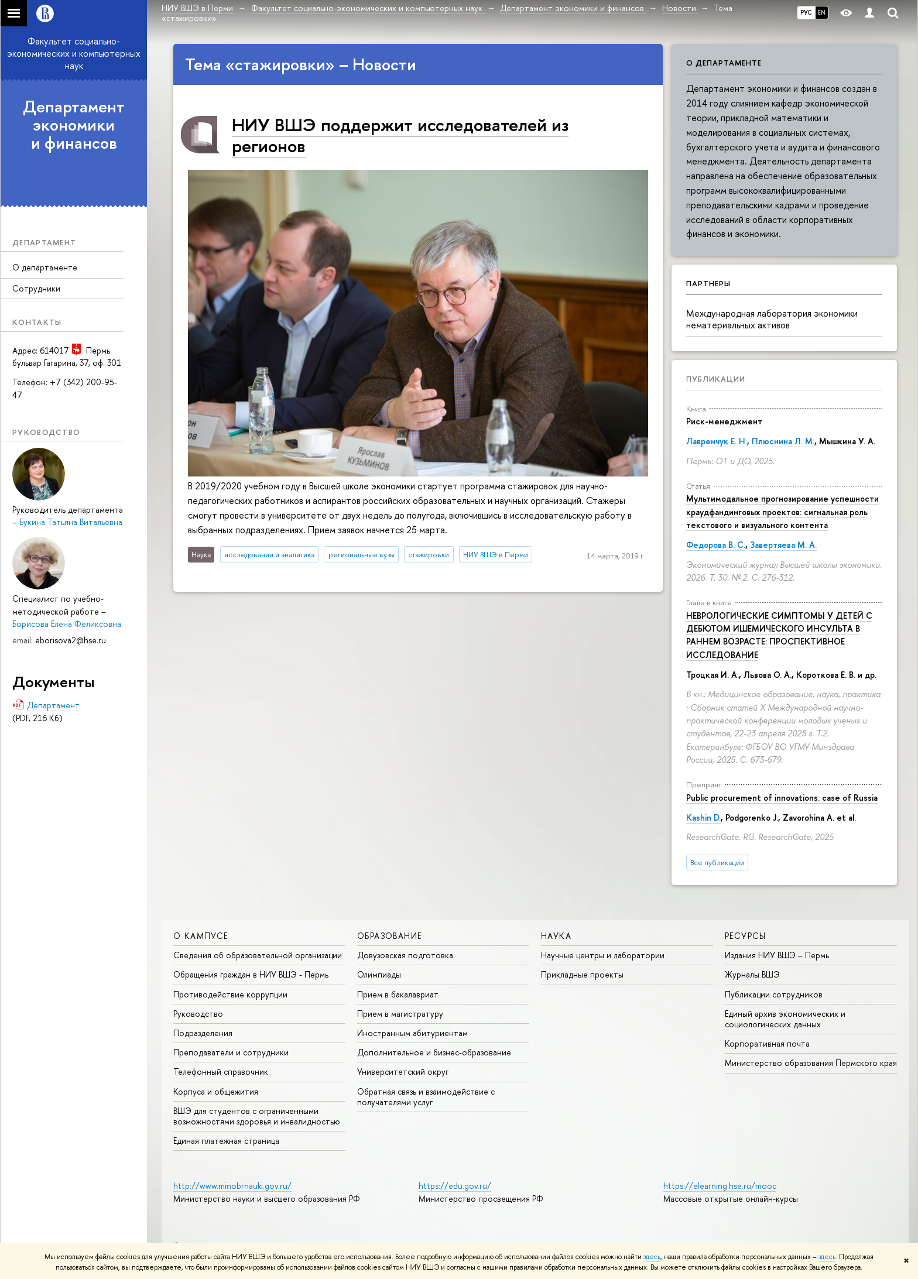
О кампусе (200, 935)
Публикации (715, 378)
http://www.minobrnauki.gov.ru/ (232, 1185)
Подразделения (202, 1032)
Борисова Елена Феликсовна (66, 623)
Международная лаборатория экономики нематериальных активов (772, 319)
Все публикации (717, 862)
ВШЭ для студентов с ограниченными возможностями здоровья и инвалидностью (256, 1116)
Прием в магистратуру (400, 1013)
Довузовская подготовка (405, 955)
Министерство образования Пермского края (811, 1062)
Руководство (198, 1013)
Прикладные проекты (582, 974)
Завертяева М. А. (783, 544)
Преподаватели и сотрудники (231, 1052)
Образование (389, 935)
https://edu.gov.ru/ (455, 1185)
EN (821, 12)
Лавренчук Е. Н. (716, 441)
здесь (651, 1256)
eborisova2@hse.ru (70, 640)
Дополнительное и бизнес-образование (434, 1052)
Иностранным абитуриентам (412, 1032)
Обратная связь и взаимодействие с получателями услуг (426, 1096)
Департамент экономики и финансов (74, 124)
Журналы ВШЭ (752, 974)
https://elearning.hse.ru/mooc (719, 1185)
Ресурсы (745, 935)
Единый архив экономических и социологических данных (785, 1019)
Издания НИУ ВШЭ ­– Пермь (777, 955)
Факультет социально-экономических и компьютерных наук (74, 53)
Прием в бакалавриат (398, 994)
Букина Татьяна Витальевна (70, 521)
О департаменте (44, 267)
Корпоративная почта (767, 1043)
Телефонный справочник (220, 1071)
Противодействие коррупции (230, 994)
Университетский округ (402, 1071)
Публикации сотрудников (774, 994)
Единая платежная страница (226, 1140)
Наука (556, 935)
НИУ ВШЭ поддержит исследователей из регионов (400, 134)
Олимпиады (379, 974)
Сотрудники (36, 288)
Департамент (53, 705)
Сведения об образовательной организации (257, 955)
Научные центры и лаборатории (602, 955)
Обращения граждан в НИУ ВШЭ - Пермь (250, 974)
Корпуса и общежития (215, 1091)
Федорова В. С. (715, 544)
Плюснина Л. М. (783, 441)
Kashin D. (703, 817)
